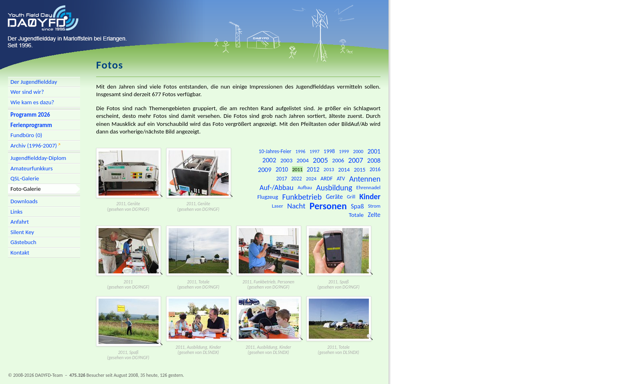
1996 (301, 151)
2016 (375, 169)
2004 (303, 160)
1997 (315, 151)
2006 (338, 160)
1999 (344, 151)
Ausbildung (334, 187)
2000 (358, 151)
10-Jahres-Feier (275, 151)
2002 (269, 160)
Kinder (369, 196)
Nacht (296, 205)
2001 (373, 151)
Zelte (374, 214)
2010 (282, 169)
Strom (374, 206)
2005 (320, 160)
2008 (373, 160)
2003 (286, 160)
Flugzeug (268, 196)
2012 (313, 169)
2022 (296, 178)
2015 (360, 169)
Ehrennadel (368, 187)
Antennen (364, 179)
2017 (281, 178)
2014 (344, 169)
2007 (355, 160)
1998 (329, 151)
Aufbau (305, 187)
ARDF (326, 178)
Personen (328, 206)
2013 (329, 169)
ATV (341, 178)
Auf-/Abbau (277, 187)
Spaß (357, 206)
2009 (265, 170)
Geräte (334, 196)
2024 (311, 179)
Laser (277, 206)
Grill (351, 197)
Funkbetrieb (302, 197)
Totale (356, 214)
